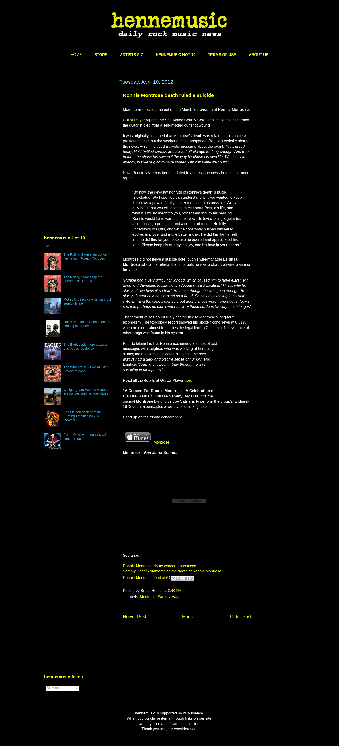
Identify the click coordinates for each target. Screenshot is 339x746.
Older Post (240, 616)
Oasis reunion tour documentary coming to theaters (87, 324)
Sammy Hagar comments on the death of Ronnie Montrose (172, 571)
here (188, 380)
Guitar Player (134, 120)
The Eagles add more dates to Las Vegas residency (86, 346)
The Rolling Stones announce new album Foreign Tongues (85, 256)
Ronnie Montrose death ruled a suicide (168, 95)
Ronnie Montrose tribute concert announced (159, 566)
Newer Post (134, 616)
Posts (53, 688)
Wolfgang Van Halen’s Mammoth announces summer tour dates (87, 392)
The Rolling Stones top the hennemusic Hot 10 (83, 279)
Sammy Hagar (170, 597)
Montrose (146, 442)
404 (46, 246)
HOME (76, 55)
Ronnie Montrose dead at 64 (146, 578)
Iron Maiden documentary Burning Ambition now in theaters (82, 416)
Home (188, 616)
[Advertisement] (79, 124)
